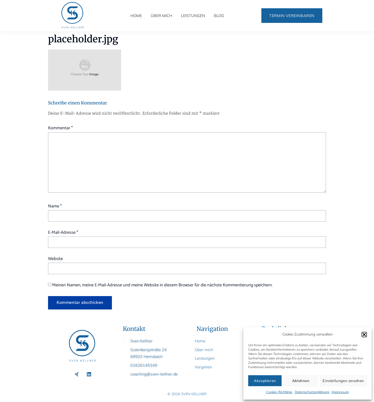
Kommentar (60, 128)
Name (55, 206)
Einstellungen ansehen (343, 380)
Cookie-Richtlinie (279, 392)
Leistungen (193, 15)
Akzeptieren (265, 380)
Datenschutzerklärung (312, 392)
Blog (219, 15)
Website (55, 258)
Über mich (161, 15)
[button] (364, 334)
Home (136, 15)
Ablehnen (301, 380)
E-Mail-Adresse (63, 232)
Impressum (340, 392)
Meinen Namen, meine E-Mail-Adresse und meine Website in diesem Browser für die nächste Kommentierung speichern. (162, 285)
